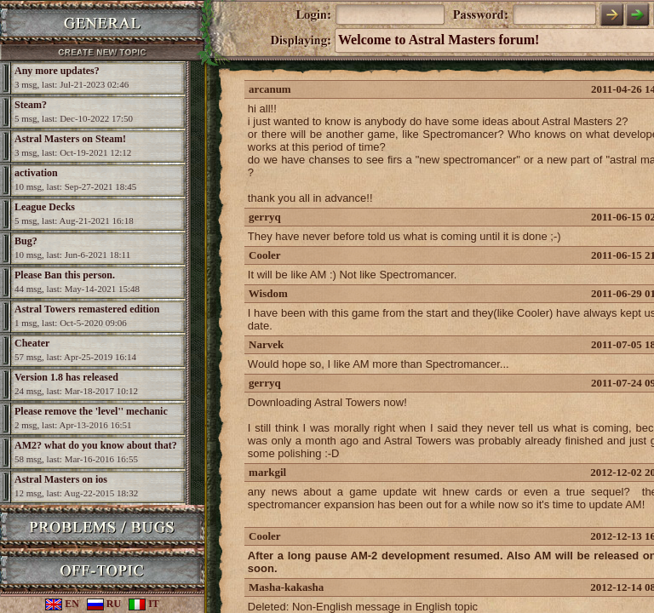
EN (62, 604)
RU (104, 604)
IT (144, 604)
